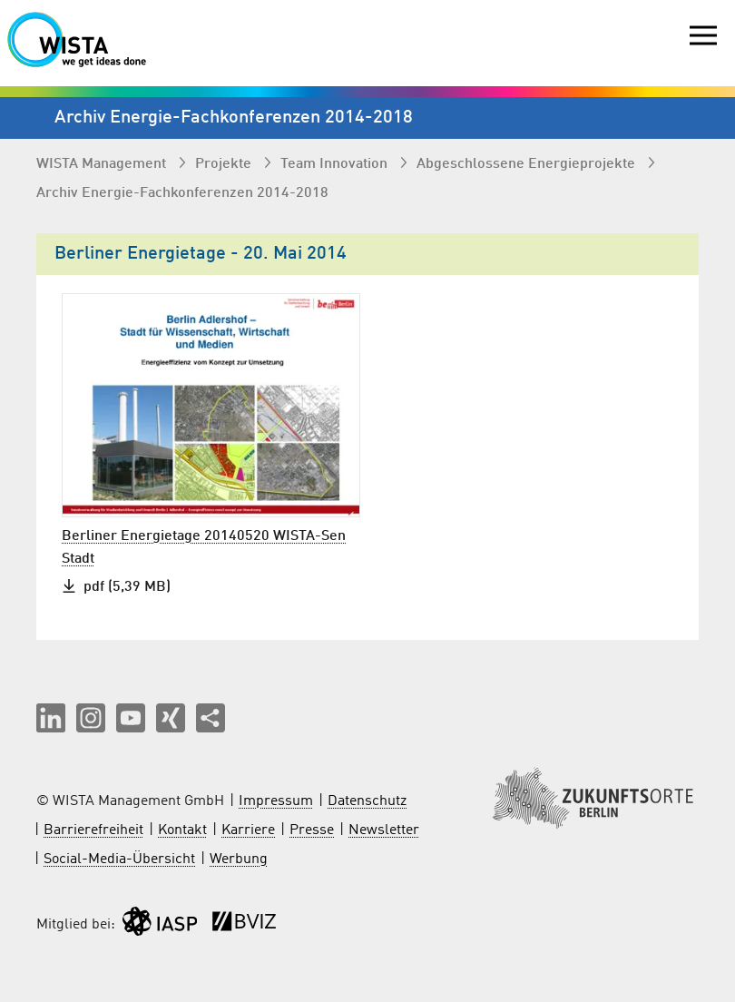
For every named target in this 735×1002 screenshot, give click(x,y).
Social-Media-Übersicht (119, 859)
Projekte (225, 164)
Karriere (248, 830)
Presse (311, 830)
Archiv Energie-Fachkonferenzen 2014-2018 (182, 193)
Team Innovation (335, 164)
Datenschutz (367, 801)
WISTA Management (103, 164)
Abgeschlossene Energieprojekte (527, 164)
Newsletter (383, 830)
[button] (51, 718)
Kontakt (182, 830)
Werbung (239, 859)
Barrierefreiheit (93, 830)
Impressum (276, 801)
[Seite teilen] (210, 718)
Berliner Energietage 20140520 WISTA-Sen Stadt (204, 547)
